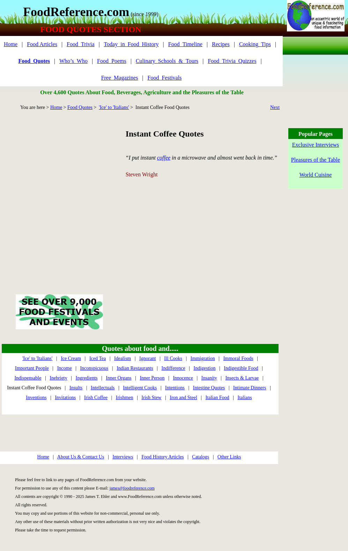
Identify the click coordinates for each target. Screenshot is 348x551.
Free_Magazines (119, 78)
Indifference (173, 368)
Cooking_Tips (255, 44)
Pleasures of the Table (315, 160)
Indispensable (27, 378)
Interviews (122, 457)
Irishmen (124, 397)
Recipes (221, 44)
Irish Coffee (96, 397)
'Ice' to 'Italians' (114, 107)
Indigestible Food (241, 368)
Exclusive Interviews (315, 145)
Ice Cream (71, 358)
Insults (75, 387)
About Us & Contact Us (80, 457)
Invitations (65, 397)
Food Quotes (79, 107)
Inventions (36, 397)
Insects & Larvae (242, 378)
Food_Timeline (185, 44)
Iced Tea (97, 358)
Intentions (175, 387)
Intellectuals (102, 387)
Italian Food (217, 397)
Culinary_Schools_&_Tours (167, 61)
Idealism (122, 358)
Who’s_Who (73, 61)
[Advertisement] (65, 194)
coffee (163, 158)
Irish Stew (151, 397)
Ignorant (147, 358)
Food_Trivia (80, 44)
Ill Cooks (173, 358)
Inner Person (152, 378)
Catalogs (200, 457)
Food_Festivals (165, 78)
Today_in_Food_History (131, 44)
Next (275, 107)
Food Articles (42, 44)
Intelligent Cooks (140, 387)
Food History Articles (162, 457)
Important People (32, 368)
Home (10, 44)
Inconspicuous (94, 368)
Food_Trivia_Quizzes (232, 61)
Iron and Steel (183, 397)
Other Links (229, 457)
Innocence (183, 378)
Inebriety (58, 378)
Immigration (203, 358)
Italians (244, 397)
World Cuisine (315, 175)
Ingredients (87, 378)
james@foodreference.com (132, 488)
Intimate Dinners (249, 387)
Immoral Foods (238, 358)
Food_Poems (111, 61)
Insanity (209, 378)
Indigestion (204, 368)
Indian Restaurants (135, 368)
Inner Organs (118, 378)
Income (64, 368)
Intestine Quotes (209, 387)
